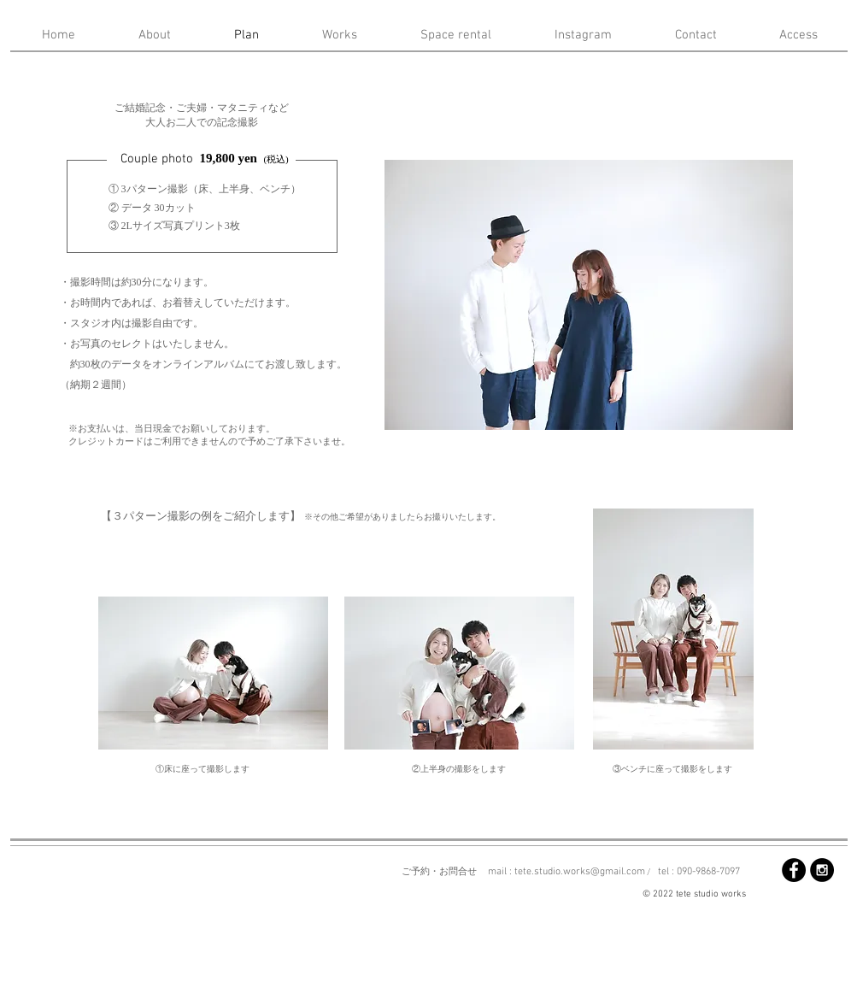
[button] (588, 295)
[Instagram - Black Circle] (822, 870)
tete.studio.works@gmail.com (579, 872)
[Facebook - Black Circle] (794, 870)
